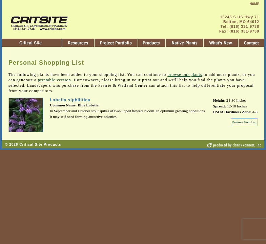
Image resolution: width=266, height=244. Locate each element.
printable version (54, 80)
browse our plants (184, 74)
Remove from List (244, 122)
